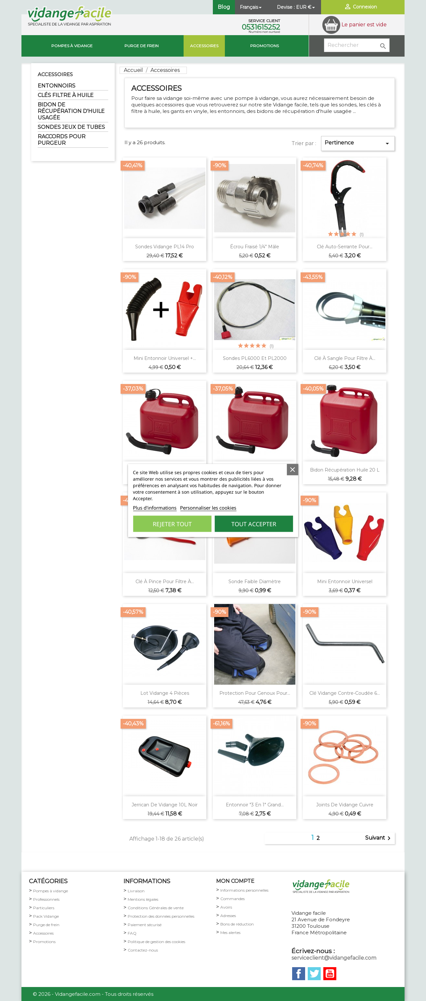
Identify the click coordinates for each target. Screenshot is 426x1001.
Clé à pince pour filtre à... (165, 581)
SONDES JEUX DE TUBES (71, 127)
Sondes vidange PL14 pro (164, 247)
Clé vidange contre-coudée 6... (344, 693)
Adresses (228, 915)
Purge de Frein (141, 45)
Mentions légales (143, 899)
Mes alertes (230, 932)
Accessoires (204, 45)
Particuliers (43, 907)
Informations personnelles (244, 890)
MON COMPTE (235, 881)
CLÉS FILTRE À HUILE (66, 95)
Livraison (136, 890)
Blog (224, 7)
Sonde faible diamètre (254, 581)
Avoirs (226, 907)
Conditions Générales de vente (156, 907)
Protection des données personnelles (161, 916)
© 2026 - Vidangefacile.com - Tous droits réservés (93, 994)
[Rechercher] (357, 45)
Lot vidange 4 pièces (164, 693)
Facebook (298, 973)
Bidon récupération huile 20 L (345, 470)
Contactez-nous (143, 950)
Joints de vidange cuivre (344, 805)
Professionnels (46, 899)
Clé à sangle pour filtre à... (344, 358)
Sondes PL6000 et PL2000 (255, 358)
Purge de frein (46, 924)
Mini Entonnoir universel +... (165, 358)
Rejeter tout (172, 524)
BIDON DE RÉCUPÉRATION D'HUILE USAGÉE (71, 111)
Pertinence (358, 143)
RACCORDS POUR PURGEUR (61, 139)
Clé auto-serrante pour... (344, 247)
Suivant (379, 838)
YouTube (329, 973)
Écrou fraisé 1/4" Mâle (254, 247)
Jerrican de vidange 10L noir (165, 805)
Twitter (314, 973)
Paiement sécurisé (144, 924)
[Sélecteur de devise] (306, 7)
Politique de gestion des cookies (156, 941)
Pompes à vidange (72, 45)
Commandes (232, 898)
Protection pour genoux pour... (254, 693)
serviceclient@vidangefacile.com (333, 958)
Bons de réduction (237, 924)
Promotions (264, 45)
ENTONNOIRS (56, 86)
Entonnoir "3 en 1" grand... (255, 805)
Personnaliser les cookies (208, 507)
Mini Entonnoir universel (344, 581)
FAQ (132, 933)
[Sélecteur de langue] (251, 7)
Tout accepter (253, 524)
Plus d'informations (154, 507)
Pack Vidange (46, 916)
